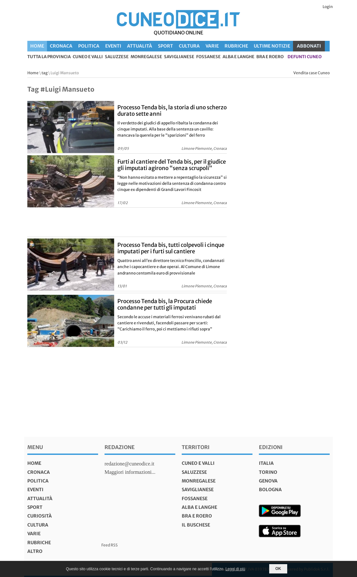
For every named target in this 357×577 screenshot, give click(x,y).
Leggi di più (235, 569)
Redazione (120, 447)
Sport (165, 46)
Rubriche (236, 46)
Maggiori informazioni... (130, 472)
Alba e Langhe (238, 57)
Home (37, 46)
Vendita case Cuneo (311, 72)
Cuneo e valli (88, 57)
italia (266, 463)
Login (328, 6)
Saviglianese (179, 57)
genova (268, 481)
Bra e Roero (270, 57)
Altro (34, 551)
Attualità (139, 46)
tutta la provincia (49, 57)
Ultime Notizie (272, 46)
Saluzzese (117, 57)
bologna (270, 489)
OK (278, 568)
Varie (212, 46)
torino (268, 472)
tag (44, 72)
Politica (88, 46)
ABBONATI (309, 46)
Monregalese (146, 57)
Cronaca (61, 46)
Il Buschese (196, 525)
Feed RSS (109, 545)
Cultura (189, 46)
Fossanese (208, 57)
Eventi (113, 46)
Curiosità (39, 516)
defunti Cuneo (305, 57)
